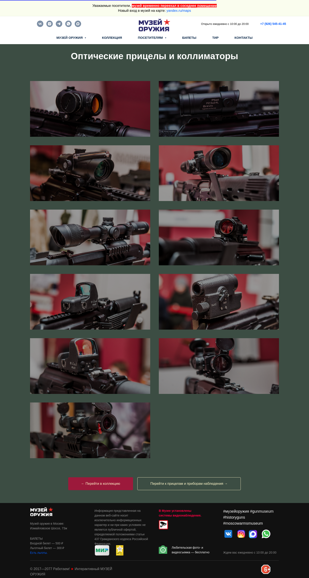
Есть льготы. (39, 552)
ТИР (215, 37)
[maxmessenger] (78, 26)
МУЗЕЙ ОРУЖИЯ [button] (69, 37)
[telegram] (59, 26)
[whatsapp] (68, 26)
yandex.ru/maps (179, 10)
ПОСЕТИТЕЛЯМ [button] (151, 37)
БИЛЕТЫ (189, 37)
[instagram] (49, 26)
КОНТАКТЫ (244, 37)
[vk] (40, 26)
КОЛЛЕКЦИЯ (112, 37)
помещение (207, 6)
